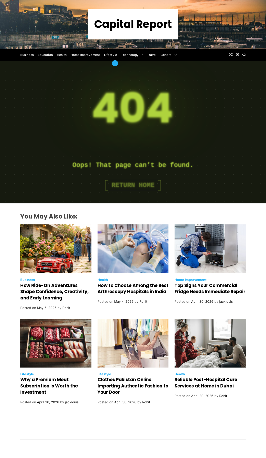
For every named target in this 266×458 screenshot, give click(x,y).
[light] (237, 54)
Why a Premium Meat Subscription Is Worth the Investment (49, 385)
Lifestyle (110, 55)
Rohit (66, 308)
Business (27, 55)
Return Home (133, 185)
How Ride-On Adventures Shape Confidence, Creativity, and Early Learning (54, 291)
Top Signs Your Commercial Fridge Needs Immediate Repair (210, 288)
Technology (132, 55)
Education (45, 55)
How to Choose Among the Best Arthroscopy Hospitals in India (133, 288)
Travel (152, 55)
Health (62, 55)
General (169, 55)
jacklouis (226, 301)
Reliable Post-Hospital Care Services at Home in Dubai (206, 382)
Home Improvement (85, 55)
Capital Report (133, 24)
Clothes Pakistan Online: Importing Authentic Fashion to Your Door (133, 385)
